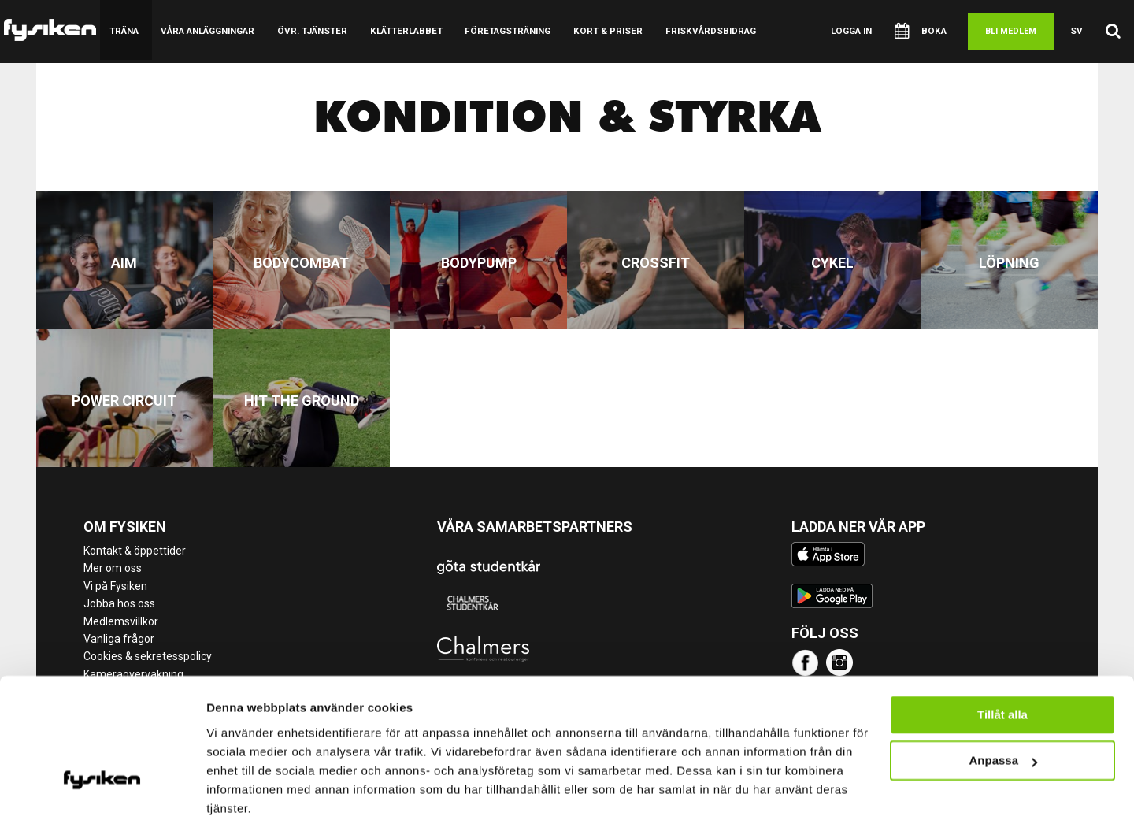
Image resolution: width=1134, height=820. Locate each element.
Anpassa (1003, 697)
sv (1078, 31)
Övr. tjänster (309, 31)
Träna (123, 31)
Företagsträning (499, 31)
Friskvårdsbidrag (696, 31)
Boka (923, 31)
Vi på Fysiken (115, 586)
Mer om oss (112, 568)
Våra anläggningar (206, 31)
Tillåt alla (1002, 652)
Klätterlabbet (400, 31)
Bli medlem (1012, 31)
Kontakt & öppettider (134, 550)
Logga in (856, 31)
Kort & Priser (597, 31)
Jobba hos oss (119, 603)
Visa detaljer (241, 789)
